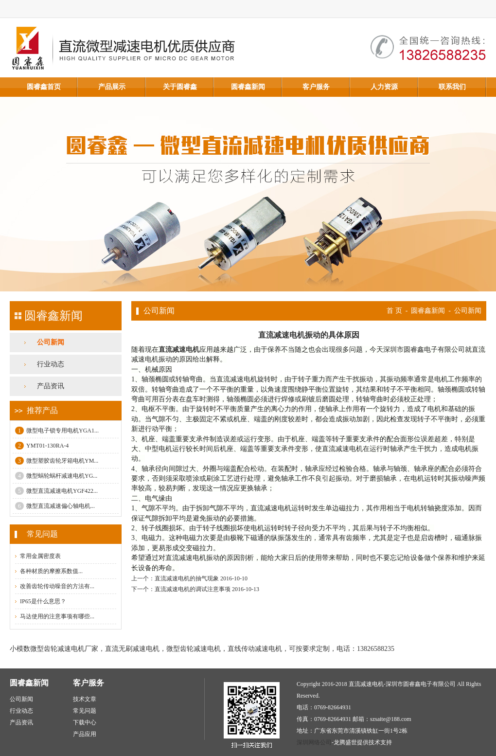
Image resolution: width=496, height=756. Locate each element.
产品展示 (111, 86)
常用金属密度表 (40, 556)
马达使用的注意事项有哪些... (57, 616)
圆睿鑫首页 (44, 86)
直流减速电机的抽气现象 (187, 578)
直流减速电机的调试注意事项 (192, 589)
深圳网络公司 (314, 742)
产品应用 (84, 734)
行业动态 (50, 364)
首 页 (394, 310)
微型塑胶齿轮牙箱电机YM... (56, 460)
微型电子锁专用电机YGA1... (57, 430)
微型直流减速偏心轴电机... (55, 506)
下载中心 (84, 722)
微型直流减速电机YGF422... (56, 490)
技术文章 (84, 699)
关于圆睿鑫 (180, 86)
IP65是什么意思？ (43, 601)
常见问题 (84, 710)
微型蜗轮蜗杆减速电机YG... (56, 475)
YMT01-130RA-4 (42, 445)
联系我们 (452, 86)
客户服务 (316, 86)
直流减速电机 (179, 349)
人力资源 (384, 86)
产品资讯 (50, 386)
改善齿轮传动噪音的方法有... (57, 586)
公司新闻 (50, 342)
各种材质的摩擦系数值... (51, 571)
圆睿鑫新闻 (248, 86)
